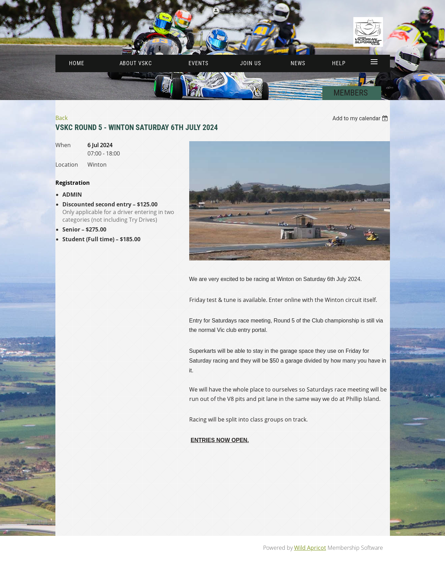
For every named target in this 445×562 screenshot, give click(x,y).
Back (61, 118)
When (63, 145)
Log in (228, 10)
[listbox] (361, 118)
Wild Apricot (310, 548)
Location (66, 164)
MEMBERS (351, 93)
